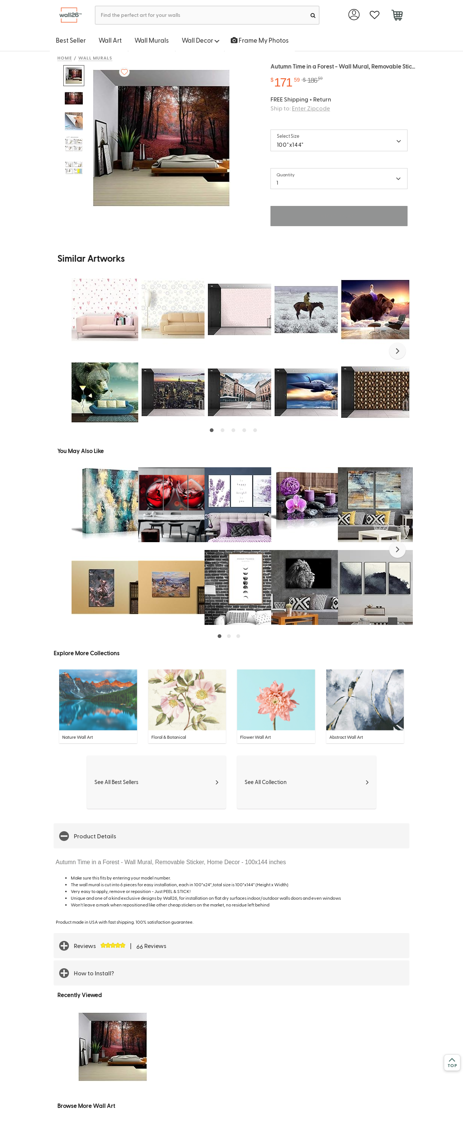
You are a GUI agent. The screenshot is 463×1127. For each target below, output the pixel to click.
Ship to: (300, 108)
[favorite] (374, 15)
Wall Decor (201, 40)
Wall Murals (151, 40)
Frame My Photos (260, 40)
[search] (313, 15)
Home (64, 57)
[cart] (397, 16)
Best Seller (71, 40)
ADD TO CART (339, 216)
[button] (397, 351)
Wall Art (110, 40)
